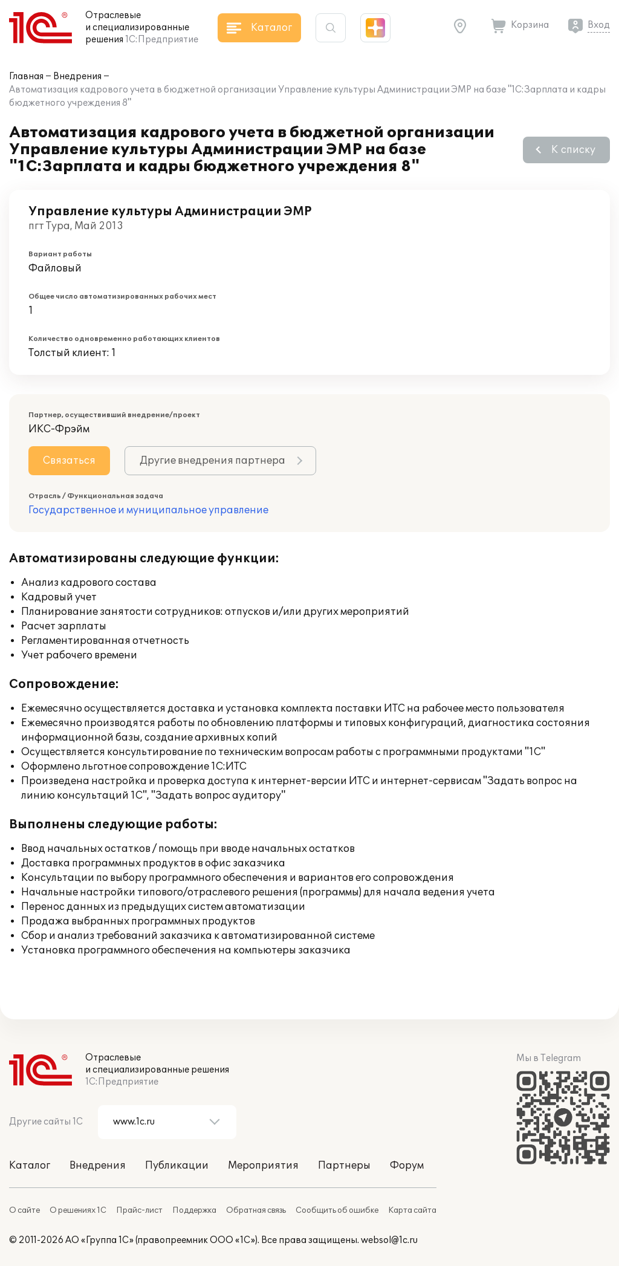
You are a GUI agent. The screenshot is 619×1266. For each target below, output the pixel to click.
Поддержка (194, 1210)
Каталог (29, 1166)
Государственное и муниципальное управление (148, 510)
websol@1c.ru (389, 1240)
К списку (573, 150)
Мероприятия (263, 1166)
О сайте (24, 1210)
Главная (26, 76)
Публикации (177, 1166)
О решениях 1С (78, 1210)
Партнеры (344, 1166)
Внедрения (77, 76)
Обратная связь (256, 1210)
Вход (599, 25)
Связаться (69, 461)
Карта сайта (412, 1210)
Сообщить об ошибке (337, 1210)
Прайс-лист (139, 1210)
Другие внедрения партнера (212, 461)
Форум (407, 1166)
